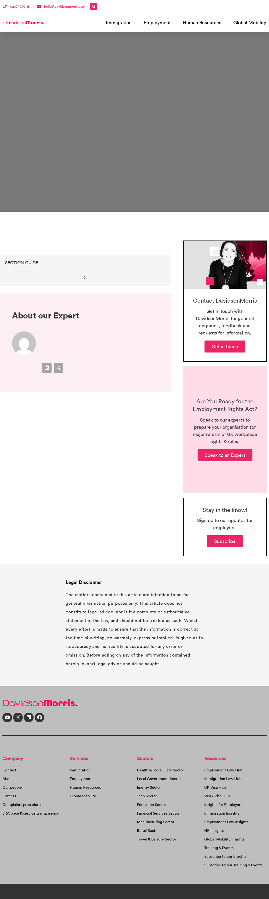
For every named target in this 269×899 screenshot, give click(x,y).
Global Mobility (249, 22)
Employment (157, 22)
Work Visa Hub (217, 795)
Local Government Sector (159, 778)
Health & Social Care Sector (160, 770)
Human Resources (202, 22)
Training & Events (219, 847)
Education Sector (151, 804)
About (7, 778)
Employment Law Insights (226, 821)
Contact (9, 770)
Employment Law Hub (223, 770)
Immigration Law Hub (222, 778)
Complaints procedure (21, 804)
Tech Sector (147, 795)
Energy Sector (149, 787)
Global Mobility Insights (224, 839)
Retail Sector (148, 830)
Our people (12, 787)
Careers (9, 795)
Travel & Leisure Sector (156, 839)
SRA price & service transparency (30, 813)
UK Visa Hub (215, 787)
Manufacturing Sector (155, 821)
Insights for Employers (223, 804)
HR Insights (214, 830)
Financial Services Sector (158, 813)
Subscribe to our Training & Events (233, 865)
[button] (93, 6)
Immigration (119, 22)
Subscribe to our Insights (225, 856)
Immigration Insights (221, 813)
